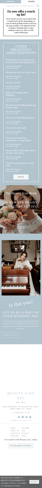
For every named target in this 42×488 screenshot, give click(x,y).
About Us (15, 430)
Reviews (25, 428)
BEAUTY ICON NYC (21, 395)
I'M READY (21, 225)
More (21, 177)
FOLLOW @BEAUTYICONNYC (21, 445)
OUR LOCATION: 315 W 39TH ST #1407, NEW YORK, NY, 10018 (21, 408)
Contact (25, 433)
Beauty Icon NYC (21, 6)
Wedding (10, 1)
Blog (24, 436)
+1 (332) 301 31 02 (21, 412)
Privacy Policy (13, 486)
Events (31, 1)
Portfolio (15, 433)
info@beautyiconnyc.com (21, 420)
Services (15, 436)
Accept (34, 482)
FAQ (23, 430)
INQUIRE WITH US (10, 335)
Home (13, 428)
